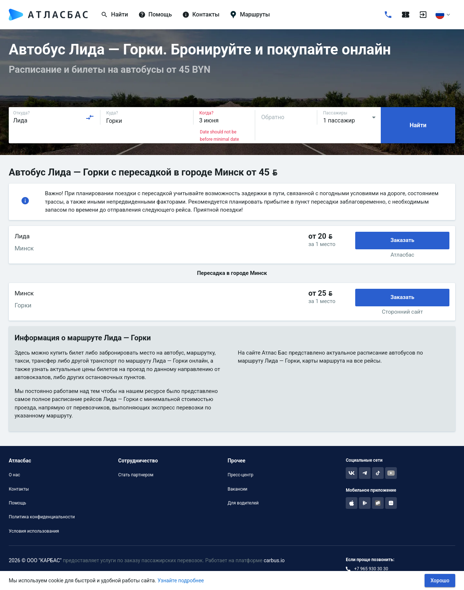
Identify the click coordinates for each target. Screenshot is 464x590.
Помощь (17, 503)
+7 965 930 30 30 (371, 568)
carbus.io (274, 560)
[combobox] (54, 117)
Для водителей (242, 503)
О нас (14, 474)
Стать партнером (135, 474)
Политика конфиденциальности (42, 516)
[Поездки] (405, 14)
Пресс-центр (240, 474)
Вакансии (237, 489)
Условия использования (34, 531)
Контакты (19, 489)
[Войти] (423, 14)
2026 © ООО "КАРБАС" (35, 560)
